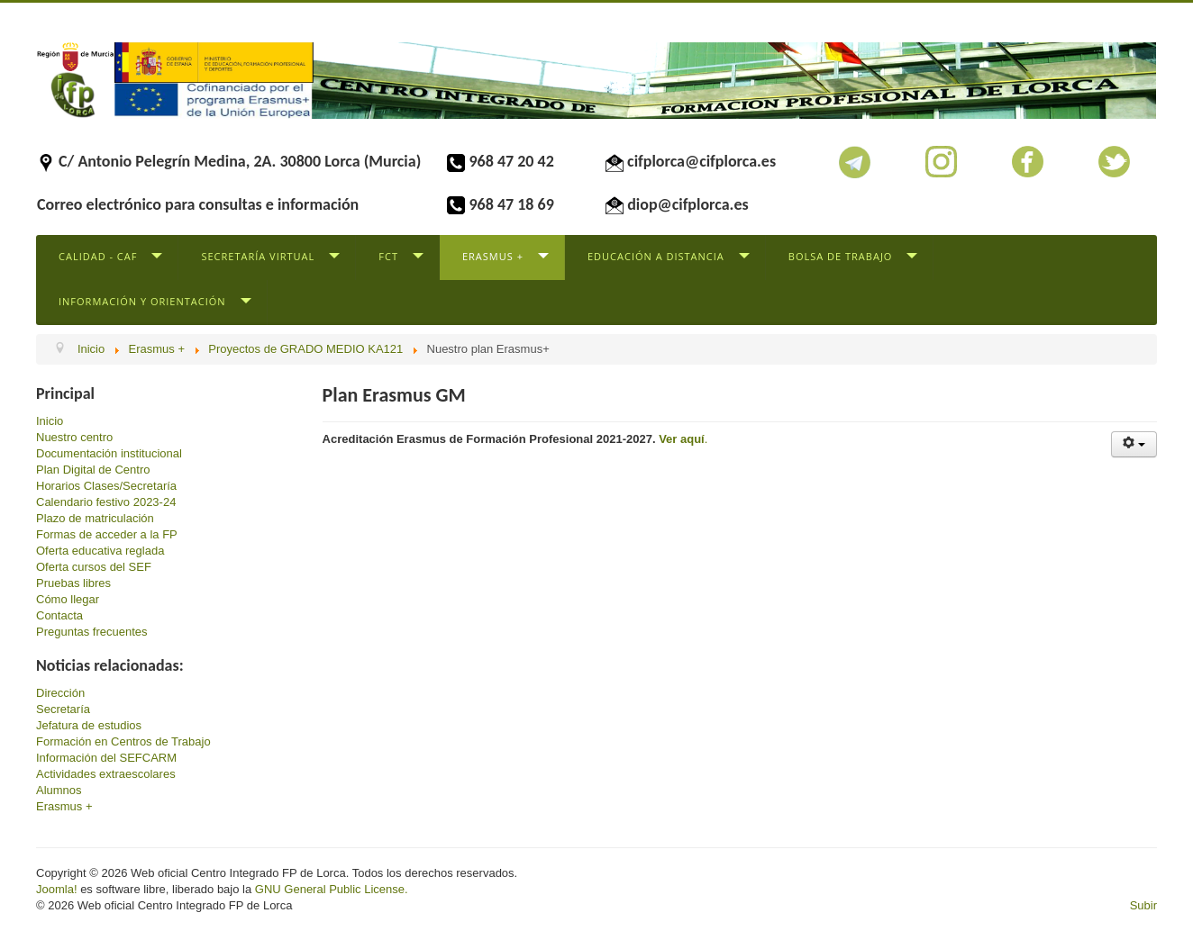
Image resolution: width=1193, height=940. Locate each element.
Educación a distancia (655, 256)
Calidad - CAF (98, 256)
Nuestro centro (74, 437)
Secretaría (63, 709)
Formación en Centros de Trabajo (123, 741)
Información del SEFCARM (106, 757)
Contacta (59, 615)
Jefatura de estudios (88, 725)
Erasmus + (493, 256)
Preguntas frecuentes (92, 631)
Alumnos (59, 790)
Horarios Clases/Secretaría (106, 486)
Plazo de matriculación (95, 518)
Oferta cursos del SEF (93, 567)
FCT (388, 256)
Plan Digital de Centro (93, 469)
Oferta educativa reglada (100, 550)
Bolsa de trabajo (840, 256)
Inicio (49, 421)
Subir (1143, 905)
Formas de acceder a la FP (107, 534)
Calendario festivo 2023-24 (106, 502)
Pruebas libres (73, 583)
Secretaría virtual (257, 256)
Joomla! (56, 889)
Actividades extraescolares (106, 774)
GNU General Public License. (331, 889)
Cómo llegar (67, 599)
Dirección (60, 693)
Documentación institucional (109, 453)
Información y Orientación (142, 301)
